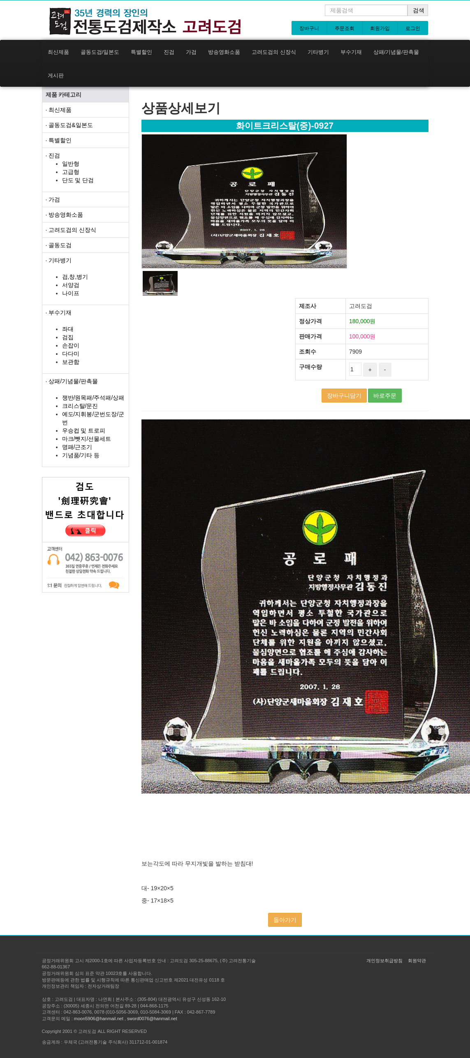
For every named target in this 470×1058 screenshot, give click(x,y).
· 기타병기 (59, 260)
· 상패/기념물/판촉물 (72, 381)
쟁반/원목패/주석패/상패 (93, 397)
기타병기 (318, 52)
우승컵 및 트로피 (84, 430)
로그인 (412, 28)
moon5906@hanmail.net (98, 1018)
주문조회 (344, 28)
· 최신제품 (59, 109)
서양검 (70, 285)
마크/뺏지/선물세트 (86, 438)
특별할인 (141, 52)
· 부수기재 (59, 312)
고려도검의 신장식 (274, 52)
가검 (191, 52)
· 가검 (53, 199)
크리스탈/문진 (80, 406)
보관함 (70, 362)
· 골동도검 (59, 245)
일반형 (70, 163)
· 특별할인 (59, 140)
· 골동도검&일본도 (69, 125)
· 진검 (53, 155)
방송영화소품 (224, 52)
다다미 (70, 353)
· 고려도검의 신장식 (71, 230)
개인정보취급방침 (384, 960)
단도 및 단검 (78, 180)
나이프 (70, 293)
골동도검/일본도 (100, 52)
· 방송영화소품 (64, 214)
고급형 (70, 172)
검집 (68, 337)
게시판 (56, 75)
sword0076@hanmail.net (152, 1018)
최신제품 (58, 52)
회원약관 (417, 960)
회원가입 (380, 28)
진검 (169, 52)
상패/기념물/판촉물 (396, 52)
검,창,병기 (75, 276)
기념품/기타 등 (81, 455)
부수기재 (351, 52)
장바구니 (309, 28)
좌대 (68, 329)
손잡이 (70, 345)
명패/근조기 (77, 447)
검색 (418, 10)
